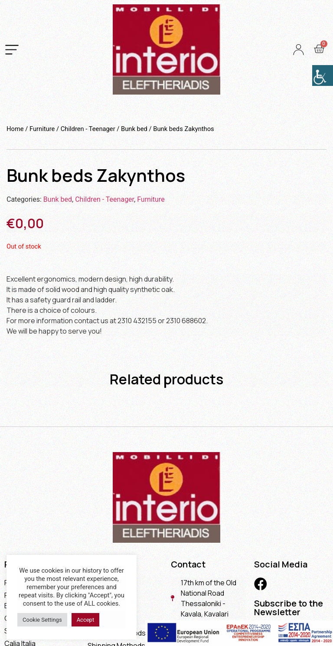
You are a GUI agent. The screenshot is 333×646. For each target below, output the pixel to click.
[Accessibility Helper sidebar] (322, 75)
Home (15, 129)
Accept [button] (86, 619)
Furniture (42, 129)
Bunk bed (134, 129)
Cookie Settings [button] (42, 619)
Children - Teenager (88, 129)
